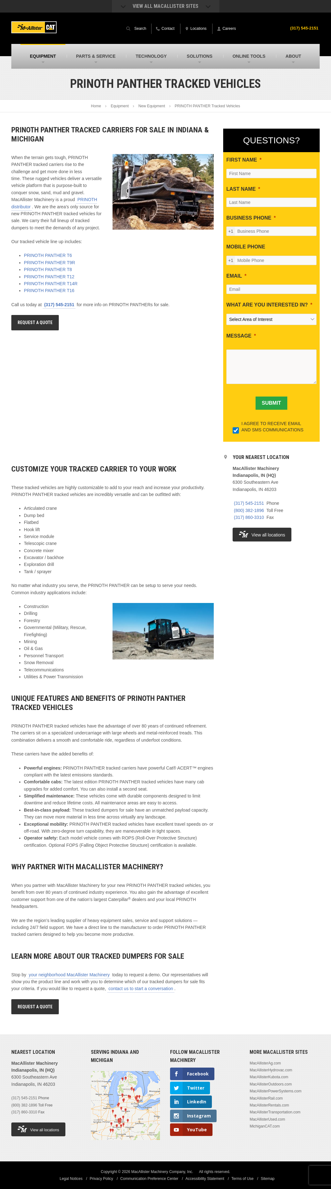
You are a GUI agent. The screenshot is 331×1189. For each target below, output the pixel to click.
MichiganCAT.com (265, 1126)
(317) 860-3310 (249, 517)
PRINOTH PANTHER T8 (48, 269)
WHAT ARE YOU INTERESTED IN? (267, 304)
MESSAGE (238, 336)
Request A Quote (35, 322)
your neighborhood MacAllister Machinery (69, 974)
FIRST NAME (241, 160)
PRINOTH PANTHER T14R (51, 283)
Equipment (120, 106)
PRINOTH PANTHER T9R (49, 262)
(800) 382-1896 (249, 510)
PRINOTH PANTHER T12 (49, 276)
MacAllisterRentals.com (269, 1105)
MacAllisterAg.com (265, 1063)
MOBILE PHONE (245, 246)
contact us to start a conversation (140, 988)
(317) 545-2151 (303, 27)
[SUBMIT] (271, 403)
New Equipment (151, 106)
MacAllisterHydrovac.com (271, 1070)
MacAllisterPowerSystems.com (275, 1091)
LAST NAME (241, 189)
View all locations (262, 534)
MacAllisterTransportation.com (275, 1112)
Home (96, 106)
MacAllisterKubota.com (269, 1077)
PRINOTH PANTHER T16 (49, 290)
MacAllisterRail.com (266, 1098)
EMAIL (234, 276)
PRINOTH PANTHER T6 (48, 255)
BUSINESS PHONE (248, 218)
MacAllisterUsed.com (267, 1119)
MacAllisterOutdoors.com (271, 1084)
